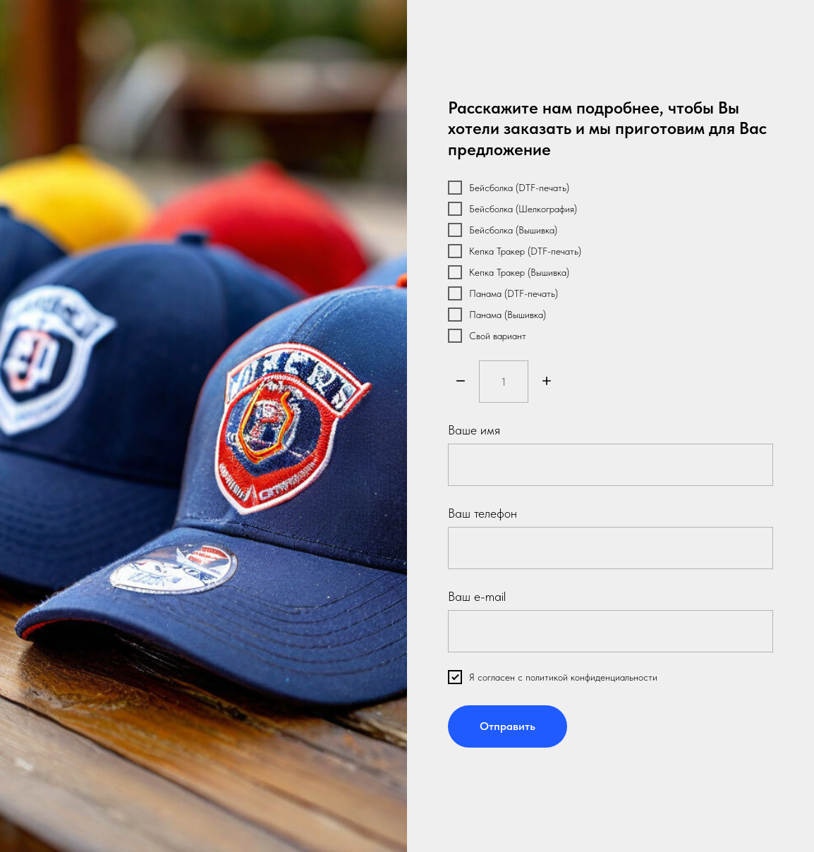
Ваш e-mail (477, 596)
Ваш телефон (482, 513)
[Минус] (460, 382)
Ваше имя (474, 429)
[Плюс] (546, 382)
